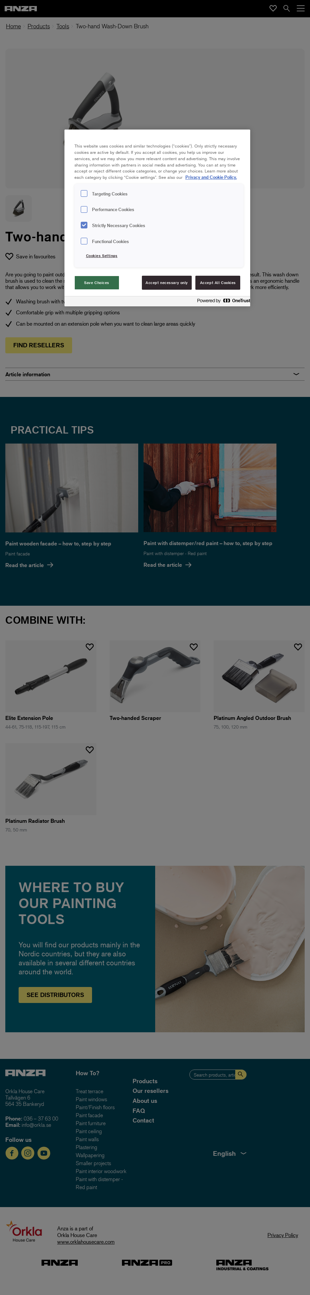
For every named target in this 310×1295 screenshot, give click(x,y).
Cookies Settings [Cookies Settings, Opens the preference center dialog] (102, 255)
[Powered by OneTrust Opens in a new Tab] (221, 302)
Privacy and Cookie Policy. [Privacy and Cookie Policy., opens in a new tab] (211, 177)
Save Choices (96, 282)
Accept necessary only (167, 282)
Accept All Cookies (218, 282)
